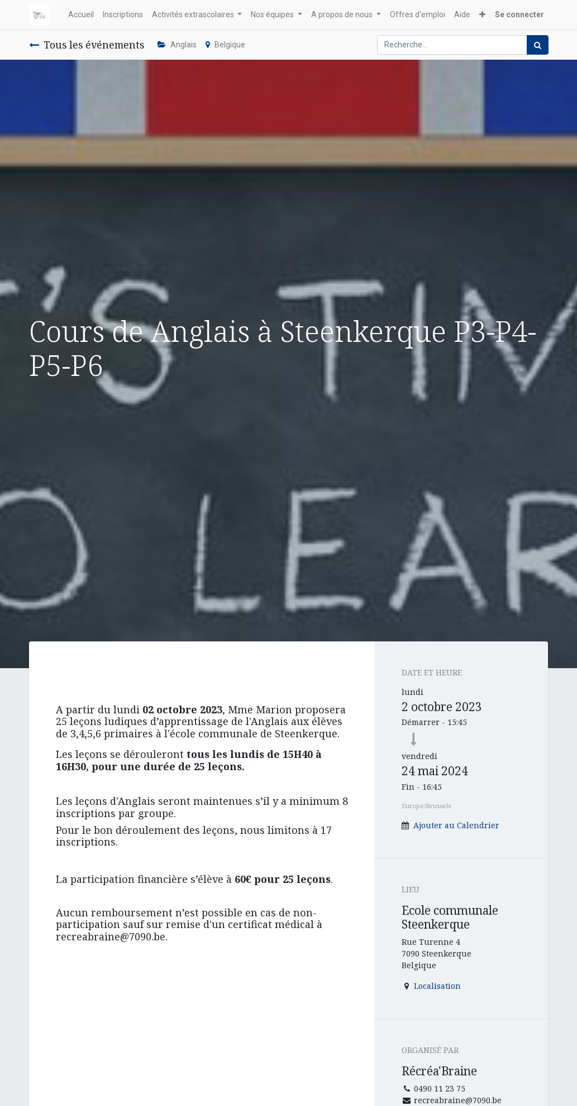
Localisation (437, 986)
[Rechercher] (538, 45)
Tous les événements (86, 44)
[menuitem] (81, 14)
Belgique (225, 44)
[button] (482, 14)
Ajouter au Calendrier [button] (456, 825)
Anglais (177, 44)
